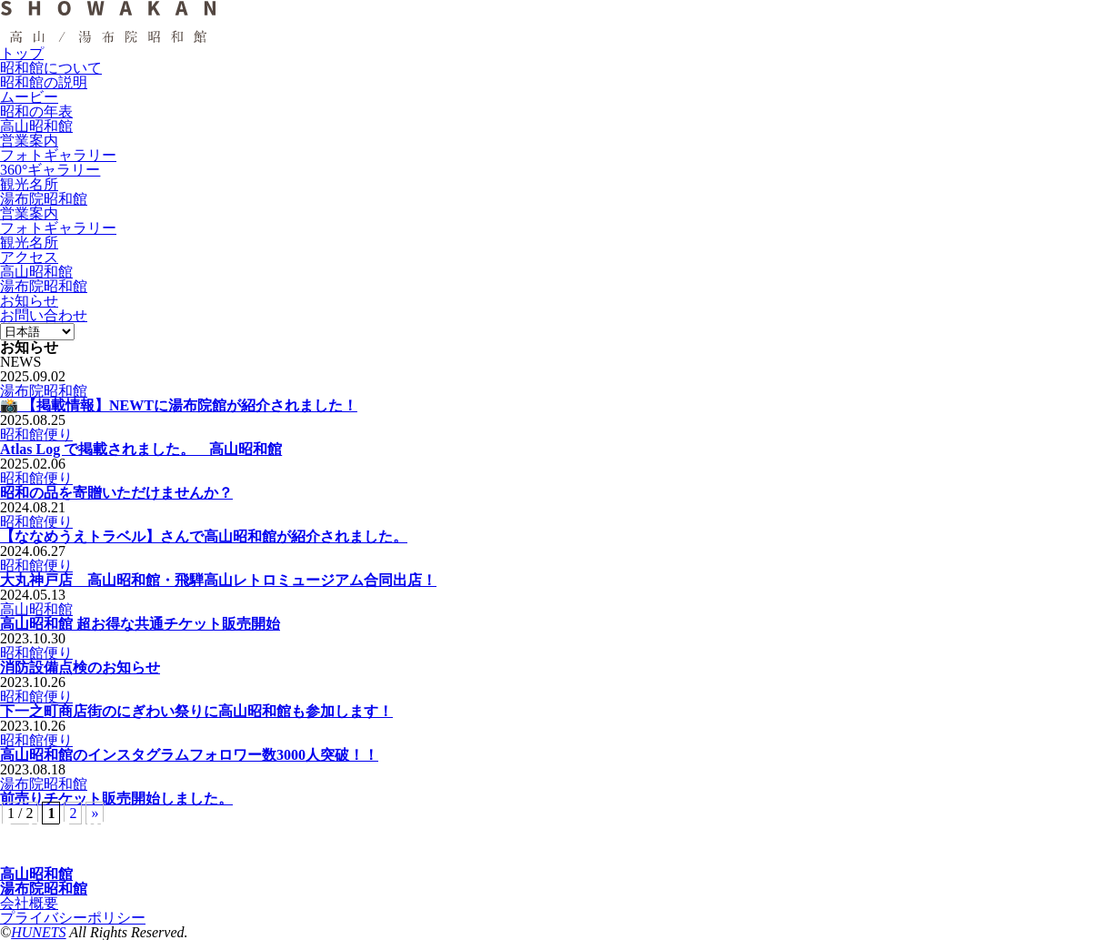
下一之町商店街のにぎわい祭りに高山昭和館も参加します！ (196, 711)
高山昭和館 (36, 609)
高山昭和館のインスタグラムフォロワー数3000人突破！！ (189, 755)
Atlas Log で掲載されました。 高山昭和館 (141, 449)
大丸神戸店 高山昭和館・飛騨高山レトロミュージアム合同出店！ (218, 580)
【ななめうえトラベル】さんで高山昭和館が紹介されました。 (203, 536)
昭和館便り (36, 434)
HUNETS (38, 932)
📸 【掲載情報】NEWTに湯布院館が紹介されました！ (178, 405)
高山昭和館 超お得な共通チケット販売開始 (140, 624)
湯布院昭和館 (43, 391)
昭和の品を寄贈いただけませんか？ (116, 492)
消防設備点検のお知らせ (80, 667)
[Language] (37, 331)
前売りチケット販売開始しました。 (116, 798)
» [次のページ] (94, 813)
